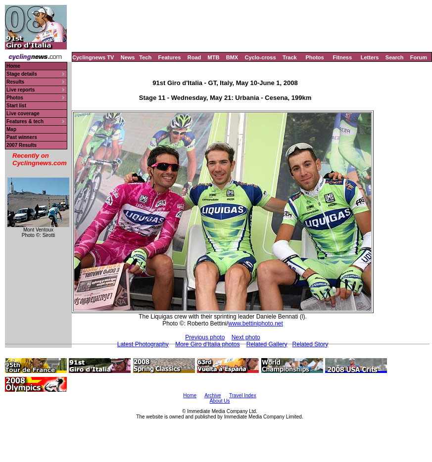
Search (394, 57)
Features (169, 57)
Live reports (20, 89)
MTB (214, 57)
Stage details (21, 74)
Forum (418, 57)
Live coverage (23, 113)
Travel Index (242, 395)
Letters (370, 57)
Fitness (342, 57)
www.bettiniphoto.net (255, 323)
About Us (219, 401)
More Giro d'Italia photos (207, 344)
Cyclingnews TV (93, 57)
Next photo (246, 337)
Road (194, 57)
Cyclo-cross (260, 57)
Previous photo (205, 337)
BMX (232, 57)
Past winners (21, 137)
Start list (16, 105)
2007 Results (21, 145)
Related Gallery (267, 344)
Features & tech (25, 121)
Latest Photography (143, 344)
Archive (212, 395)
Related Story (310, 344)
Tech (145, 57)
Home (13, 66)
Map (11, 129)
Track (290, 57)
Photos (314, 57)
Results (15, 82)
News (128, 57)
